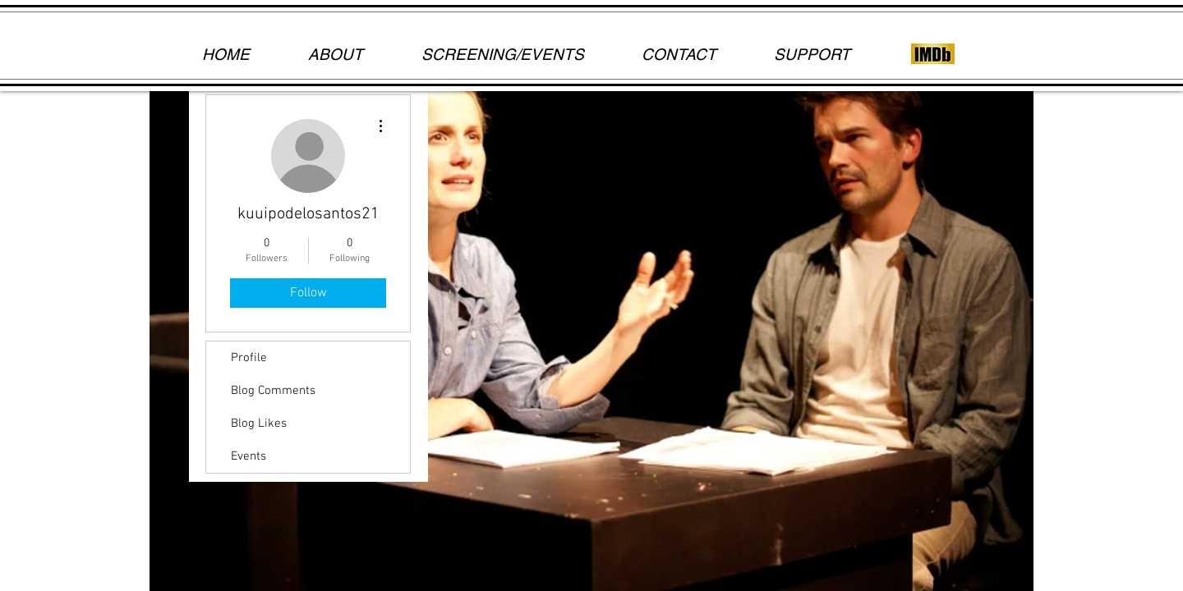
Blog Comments (273, 390)
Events (248, 456)
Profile (249, 357)
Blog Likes (259, 423)
